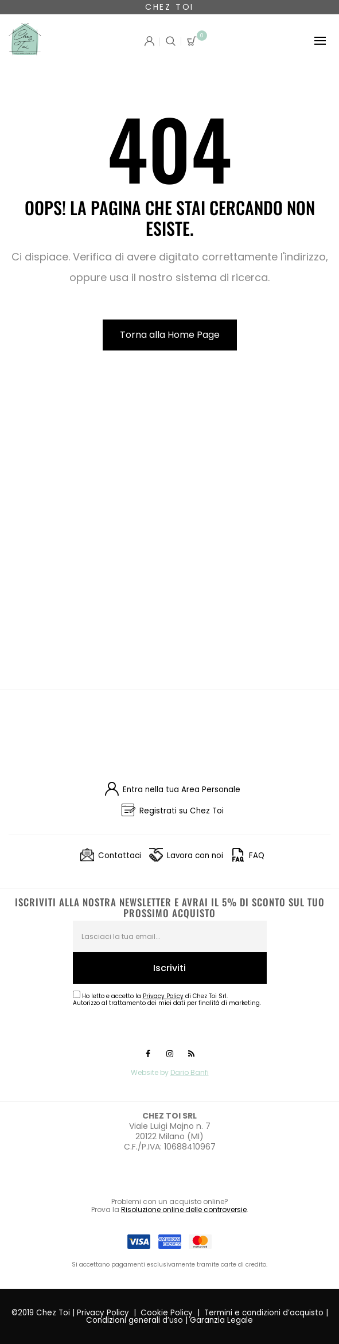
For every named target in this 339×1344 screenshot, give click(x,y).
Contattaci (119, 855)
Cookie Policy (167, 1312)
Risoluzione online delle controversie (184, 1209)
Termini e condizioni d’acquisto (264, 1312)
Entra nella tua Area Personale (181, 789)
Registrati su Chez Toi (181, 810)
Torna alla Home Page (170, 334)
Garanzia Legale (221, 1320)
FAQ (256, 855)
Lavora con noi (195, 855)
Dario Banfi (189, 1072)
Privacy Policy (103, 1312)
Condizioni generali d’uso (134, 1320)
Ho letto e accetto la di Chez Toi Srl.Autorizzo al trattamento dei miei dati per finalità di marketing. (167, 999)
